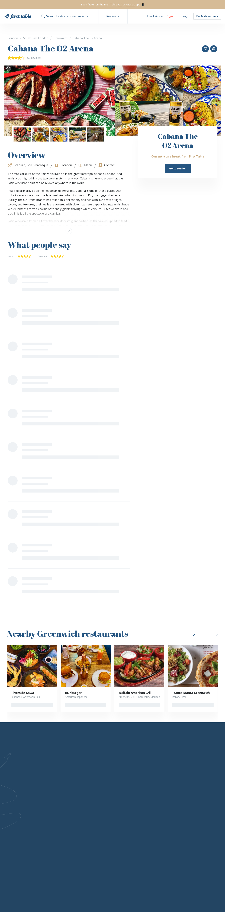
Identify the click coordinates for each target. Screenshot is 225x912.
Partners (132, 810)
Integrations (59, 820)
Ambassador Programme (142, 820)
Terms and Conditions (98, 830)
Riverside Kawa (22, 693)
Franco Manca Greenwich (191, 693)
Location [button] (66, 165)
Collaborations (136, 815)
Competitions (179, 820)
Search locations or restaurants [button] (67, 16)
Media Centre (135, 825)
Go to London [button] (177, 168)
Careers (29, 825)
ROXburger (73, 693)
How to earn (92, 820)
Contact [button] (109, 165)
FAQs (28, 815)
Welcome (90, 810)
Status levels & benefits (99, 815)
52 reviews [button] (34, 58)
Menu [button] (88, 165)
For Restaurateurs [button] (207, 16)
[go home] (17, 16)
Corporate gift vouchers (185, 815)
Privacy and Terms (77, 851)
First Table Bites (62, 830)
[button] (113, 16)
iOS (120, 4)
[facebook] (179, 777)
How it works (60, 810)
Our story (30, 810)
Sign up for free (61, 825)
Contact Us (31, 820)
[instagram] (188, 777)
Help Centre (59, 835)
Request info (59, 815)
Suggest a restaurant (184, 835)
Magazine (177, 825)
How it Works (154, 16)
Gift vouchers (179, 810)
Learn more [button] (41, 777)
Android (130, 4)
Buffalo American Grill (135, 693)
